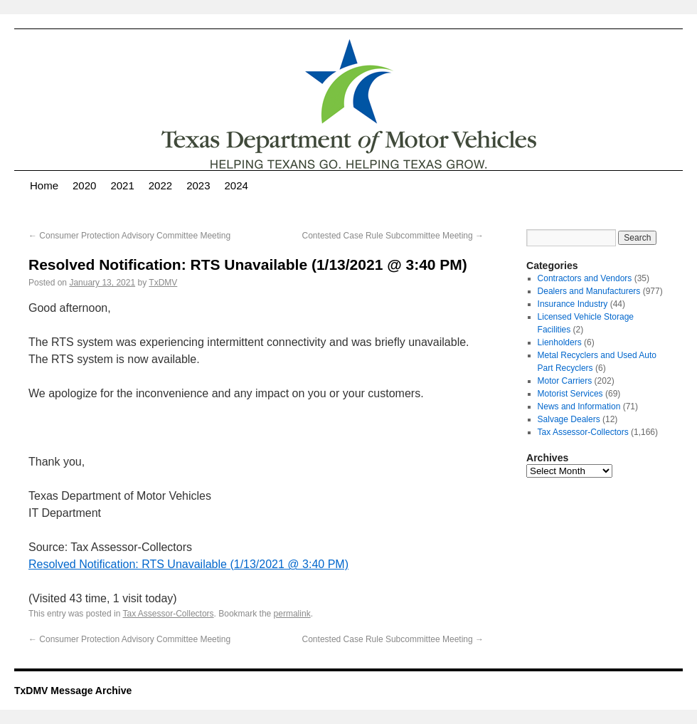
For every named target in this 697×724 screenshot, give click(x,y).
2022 (160, 185)
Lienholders (560, 342)
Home (44, 185)
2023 (198, 185)
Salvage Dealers (569, 419)
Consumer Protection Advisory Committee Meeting (129, 236)
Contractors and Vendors (585, 278)
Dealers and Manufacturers (589, 291)
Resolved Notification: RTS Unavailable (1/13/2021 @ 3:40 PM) (188, 564)
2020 (84, 185)
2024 (236, 185)
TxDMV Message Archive (73, 690)
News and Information (579, 406)
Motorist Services (570, 394)
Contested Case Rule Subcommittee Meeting (393, 236)
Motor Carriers (565, 381)
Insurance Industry (573, 304)
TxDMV (163, 283)
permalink (292, 614)
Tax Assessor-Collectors (168, 614)
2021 (122, 185)
